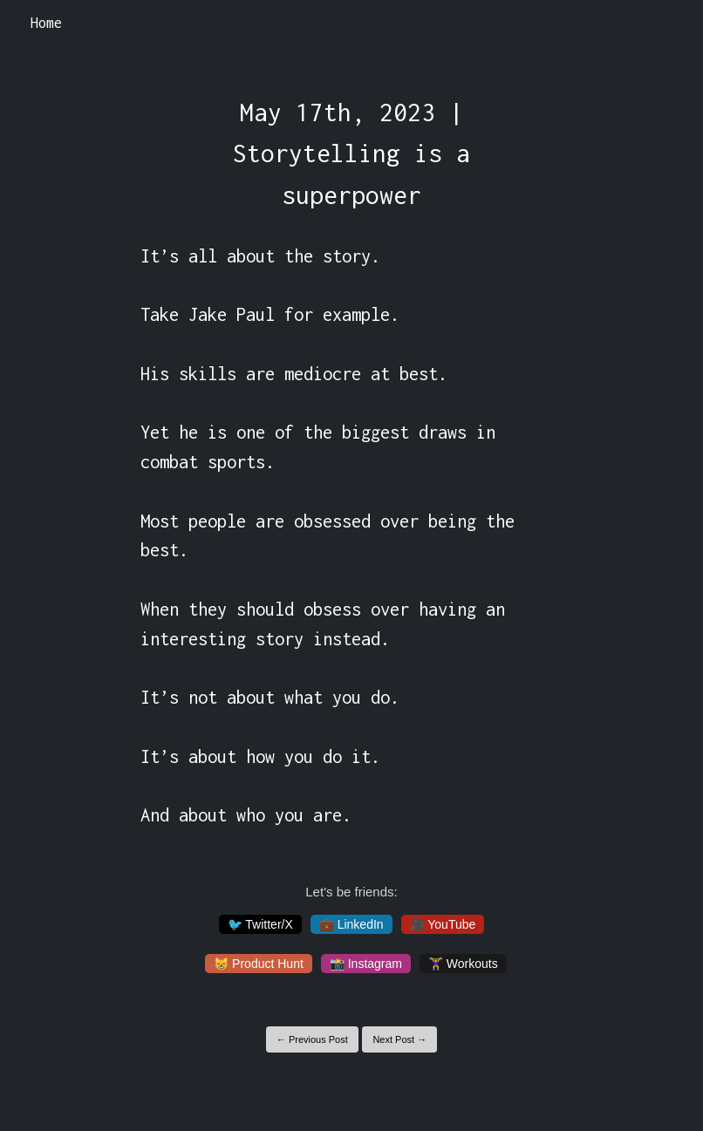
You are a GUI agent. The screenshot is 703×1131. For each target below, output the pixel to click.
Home (46, 23)
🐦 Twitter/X (260, 924)
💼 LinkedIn (351, 924)
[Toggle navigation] (667, 23)
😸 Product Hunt (259, 964)
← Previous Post (312, 1039)
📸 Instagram (366, 964)
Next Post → (399, 1039)
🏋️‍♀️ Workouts (463, 964)
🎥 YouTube (443, 924)
